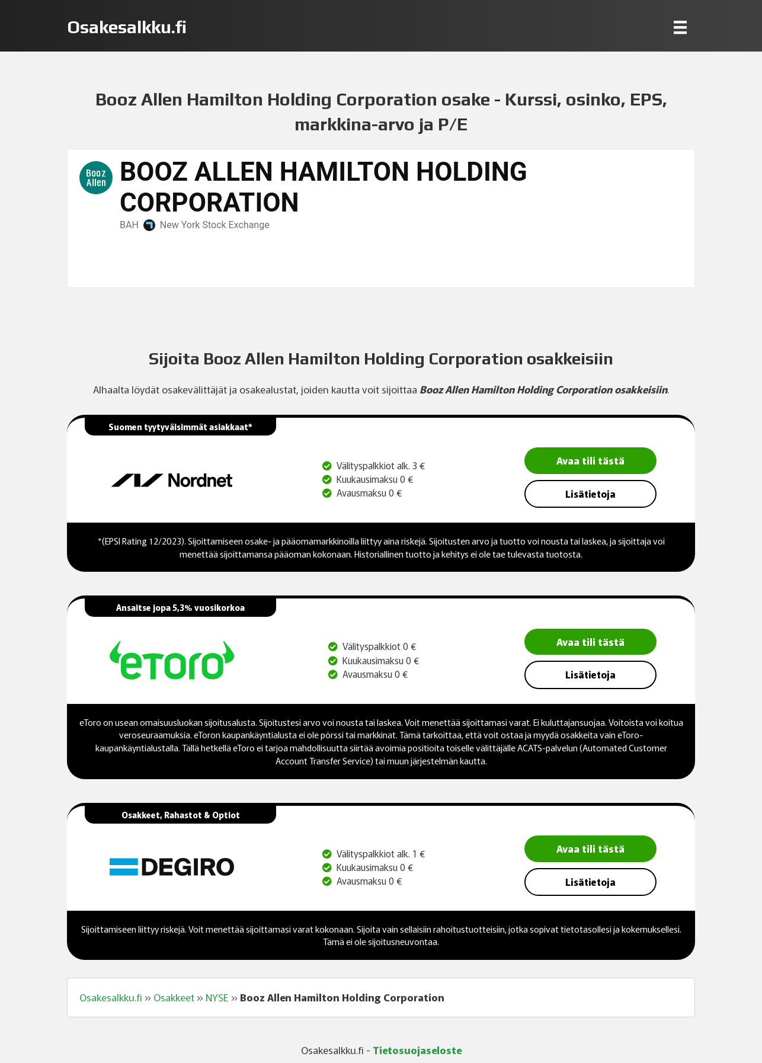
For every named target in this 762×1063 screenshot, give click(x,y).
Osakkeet (173, 997)
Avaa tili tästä (590, 460)
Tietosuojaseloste (417, 1049)
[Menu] (680, 27)
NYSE (217, 997)
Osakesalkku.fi (110, 997)
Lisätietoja (590, 493)
